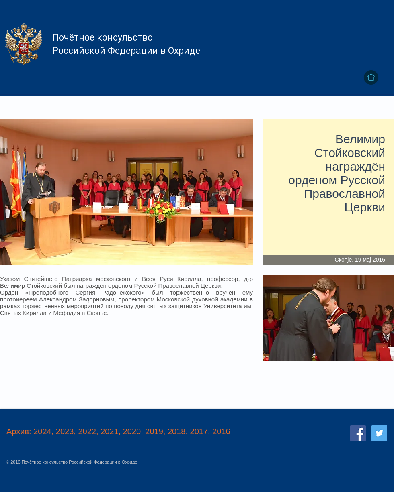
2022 (87, 431)
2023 (65, 431)
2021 (110, 431)
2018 (177, 431)
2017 (199, 431)
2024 (42, 431)
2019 (154, 431)
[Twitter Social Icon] (379, 433)
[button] (328, 318)
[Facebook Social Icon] (358, 433)
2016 (221, 431)
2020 (132, 431)
